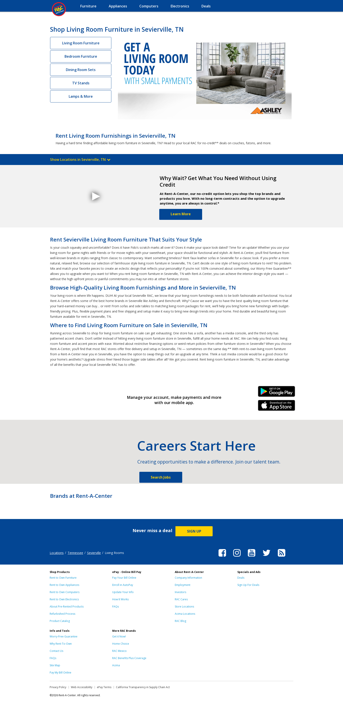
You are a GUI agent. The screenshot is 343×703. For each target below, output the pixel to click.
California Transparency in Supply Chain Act (143, 687)
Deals (240, 578)
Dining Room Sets (81, 69)
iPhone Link (276, 406)
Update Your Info (123, 592)
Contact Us (56, 651)
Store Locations (184, 606)
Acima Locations (185, 614)
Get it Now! (119, 636)
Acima (116, 665)
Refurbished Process (62, 614)
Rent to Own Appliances (64, 585)
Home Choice (120, 644)
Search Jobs (161, 477)
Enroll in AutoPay (122, 585)
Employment (182, 585)
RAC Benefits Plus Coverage (129, 658)
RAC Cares (181, 599)
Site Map (55, 665)
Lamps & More (81, 96)
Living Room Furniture (81, 43)
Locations (57, 553)
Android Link (277, 393)
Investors (180, 592)
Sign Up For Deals (248, 585)
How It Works (120, 599)
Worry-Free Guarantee (63, 636)
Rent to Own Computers (64, 592)
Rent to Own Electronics (64, 599)
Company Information (188, 578)
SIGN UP (194, 531)
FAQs (115, 606)
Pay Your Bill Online (124, 578)
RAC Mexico (119, 651)
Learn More (181, 214)
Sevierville (94, 553)
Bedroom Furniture (81, 56)
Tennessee (75, 553)
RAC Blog (180, 621)
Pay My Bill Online (60, 672)
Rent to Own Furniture (63, 578)
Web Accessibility (81, 687)
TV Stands (80, 83)
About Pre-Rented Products (67, 606)
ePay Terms (104, 687)
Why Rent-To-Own (61, 644)
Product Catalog (60, 621)
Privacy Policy (58, 687)
